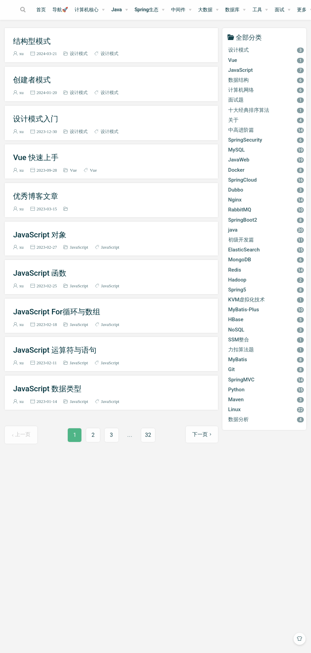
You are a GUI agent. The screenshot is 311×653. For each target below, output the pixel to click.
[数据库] (235, 10)
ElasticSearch (266, 250)
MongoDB (266, 260)
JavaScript (79, 247)
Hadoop (266, 280)
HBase (266, 319)
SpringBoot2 (266, 220)
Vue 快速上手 (35, 157)
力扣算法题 (266, 350)
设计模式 (79, 53)
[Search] (23, 9)
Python (266, 390)
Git (266, 369)
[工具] (260, 10)
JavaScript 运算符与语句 (54, 349)
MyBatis (266, 359)
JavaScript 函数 (39, 273)
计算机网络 (266, 90)
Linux (266, 409)
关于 (266, 120)
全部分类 (249, 37)
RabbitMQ (266, 210)
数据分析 (266, 419)
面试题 (266, 100)
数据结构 (266, 80)
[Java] (120, 10)
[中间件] (181, 10)
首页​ (41, 10)
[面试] (282, 10)
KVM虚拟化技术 (266, 300)
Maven (266, 399)
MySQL (266, 150)
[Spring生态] (149, 10)
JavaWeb (266, 160)
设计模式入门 (35, 118)
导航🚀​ (60, 10)
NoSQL (266, 330)
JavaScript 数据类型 (47, 388)
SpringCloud (266, 180)
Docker (266, 170)
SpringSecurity (266, 140)
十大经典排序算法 (266, 110)
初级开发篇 (266, 240)
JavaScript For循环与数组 (56, 311)
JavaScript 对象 (39, 234)
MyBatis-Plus (266, 309)
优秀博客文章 (35, 196)
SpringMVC (266, 380)
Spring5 (266, 290)
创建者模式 (32, 79)
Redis (266, 270)
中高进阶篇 (266, 130)
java (266, 230)
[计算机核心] (90, 10)
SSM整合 (266, 340)
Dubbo (266, 190)
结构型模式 (32, 41)
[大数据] (208, 10)
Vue (73, 170)
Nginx (266, 200)
